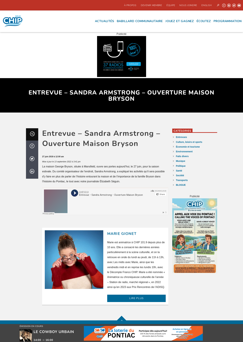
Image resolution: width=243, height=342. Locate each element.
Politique (180, 166)
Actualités (104, 21)
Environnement (184, 151)
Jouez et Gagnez (179, 21)
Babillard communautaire (140, 21)
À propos (130, 5)
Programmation (228, 21)
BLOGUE (181, 185)
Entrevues (181, 137)
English (206, 5)
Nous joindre (188, 5)
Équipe (171, 5)
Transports (182, 180)
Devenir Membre (151, 5)
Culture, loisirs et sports (189, 142)
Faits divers (182, 156)
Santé (179, 170)
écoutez (204, 21)
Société (180, 175)
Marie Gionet (122, 233)
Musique (180, 161)
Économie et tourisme (188, 146)
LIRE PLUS (136, 298)
